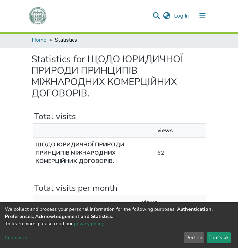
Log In (182, 16)
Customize (16, 237)
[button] (167, 16)
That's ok (218, 237)
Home (39, 40)
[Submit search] (156, 15)
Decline (194, 237)
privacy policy (88, 223)
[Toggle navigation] (202, 16)
